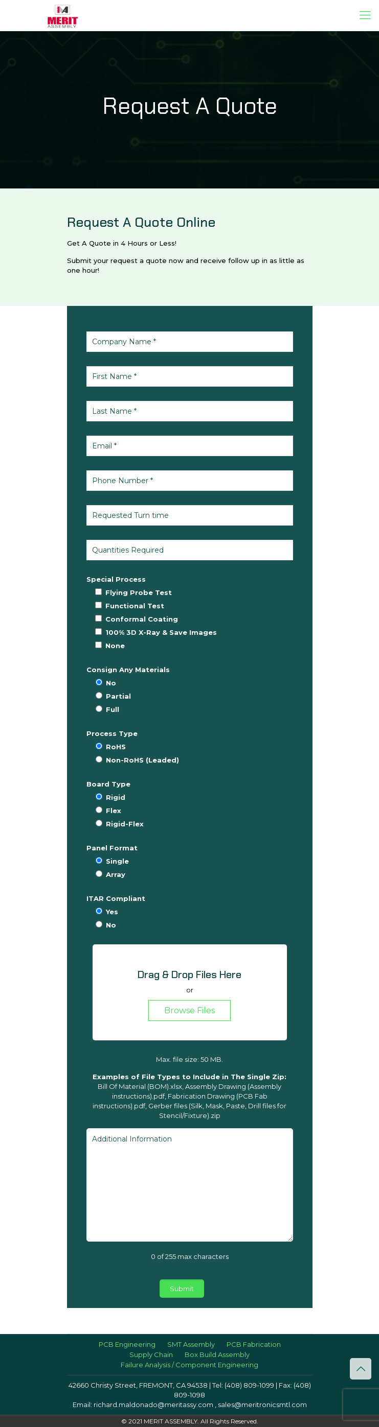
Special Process (116, 579)
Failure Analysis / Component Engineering (189, 1365)
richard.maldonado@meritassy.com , (155, 1404)
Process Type (112, 733)
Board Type (108, 784)
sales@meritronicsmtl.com (261, 1404)
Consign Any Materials (128, 669)
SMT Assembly (191, 1344)
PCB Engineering (127, 1344)
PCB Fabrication (254, 1344)
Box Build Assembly (217, 1354)
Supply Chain (151, 1354)
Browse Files (189, 1010)
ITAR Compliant (115, 898)
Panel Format (112, 848)
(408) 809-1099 (249, 1385)
